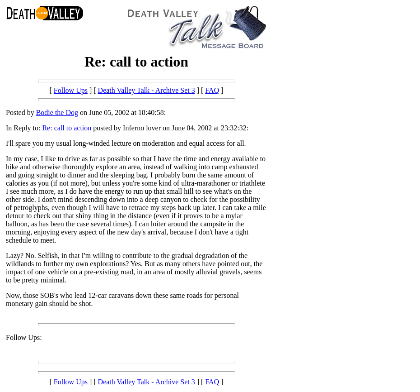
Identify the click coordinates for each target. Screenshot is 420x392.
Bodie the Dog (57, 112)
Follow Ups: (24, 337)
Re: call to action (66, 128)
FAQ (212, 90)
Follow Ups (71, 90)
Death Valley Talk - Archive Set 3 (146, 90)
